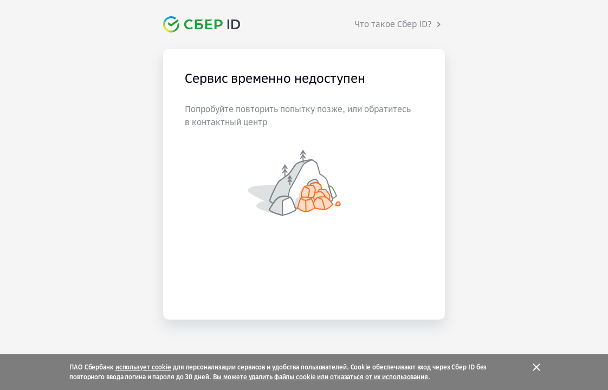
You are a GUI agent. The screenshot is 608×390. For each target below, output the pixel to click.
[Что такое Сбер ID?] (399, 24)
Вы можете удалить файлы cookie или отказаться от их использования (321, 377)
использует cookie (143, 367)
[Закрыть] (536, 367)
